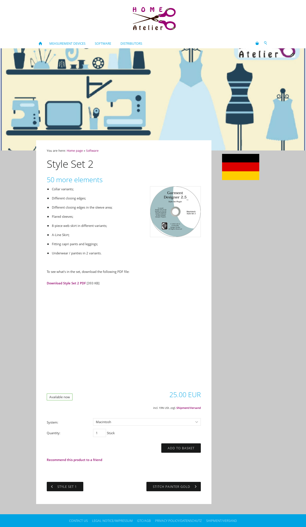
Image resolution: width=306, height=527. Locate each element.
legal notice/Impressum (112, 520)
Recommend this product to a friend (74, 460)
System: (52, 422)
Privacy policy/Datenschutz (178, 520)
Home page (75, 151)
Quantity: (53, 433)
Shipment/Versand (188, 408)
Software (92, 151)
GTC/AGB (144, 520)
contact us (78, 520)
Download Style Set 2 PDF (67, 283)
